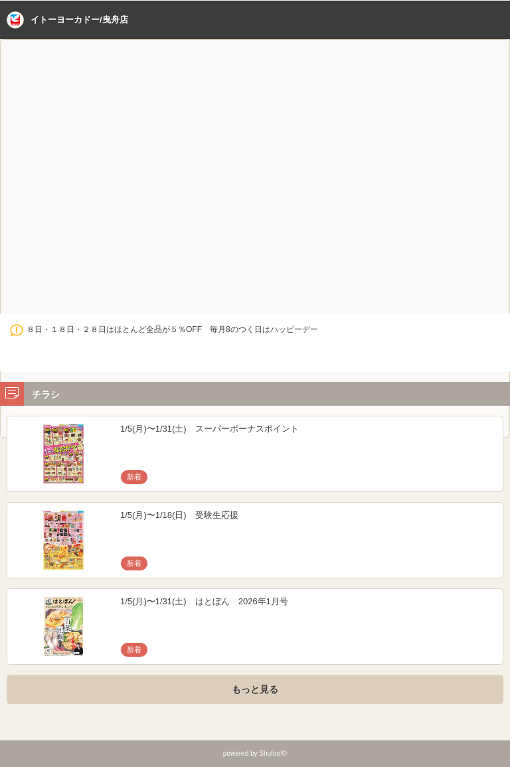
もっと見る (255, 689)
